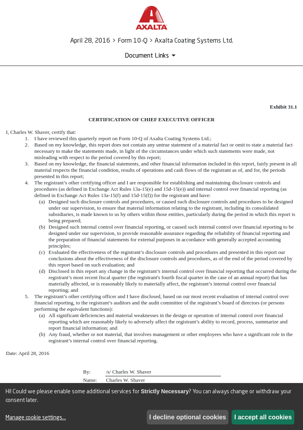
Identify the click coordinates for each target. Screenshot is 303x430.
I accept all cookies (263, 417)
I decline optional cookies (187, 417)
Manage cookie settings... (36, 417)
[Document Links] (151, 55)
